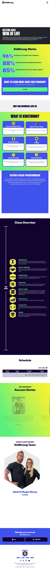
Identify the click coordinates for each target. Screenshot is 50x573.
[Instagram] (23, 559)
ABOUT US (18, 557)
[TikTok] (26, 559)
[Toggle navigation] (47, 2)
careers (32, 557)
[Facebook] (20, 559)
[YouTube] (29, 559)
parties (27, 557)
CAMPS (23, 557)
